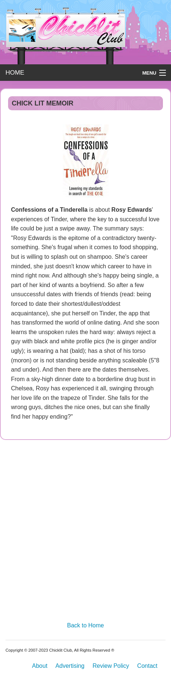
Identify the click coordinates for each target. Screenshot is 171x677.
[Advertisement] (85, 533)
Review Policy (110, 666)
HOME (15, 72)
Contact (147, 666)
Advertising (69, 666)
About (39, 666)
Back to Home (85, 625)
